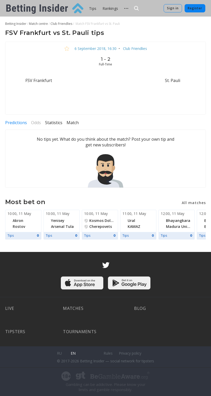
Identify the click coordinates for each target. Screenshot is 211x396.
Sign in (173, 8)
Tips (92, 8)
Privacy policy (130, 353)
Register (195, 8)
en (73, 353)
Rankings (110, 8)
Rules (108, 353)
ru (59, 353)
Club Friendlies (134, 48)
